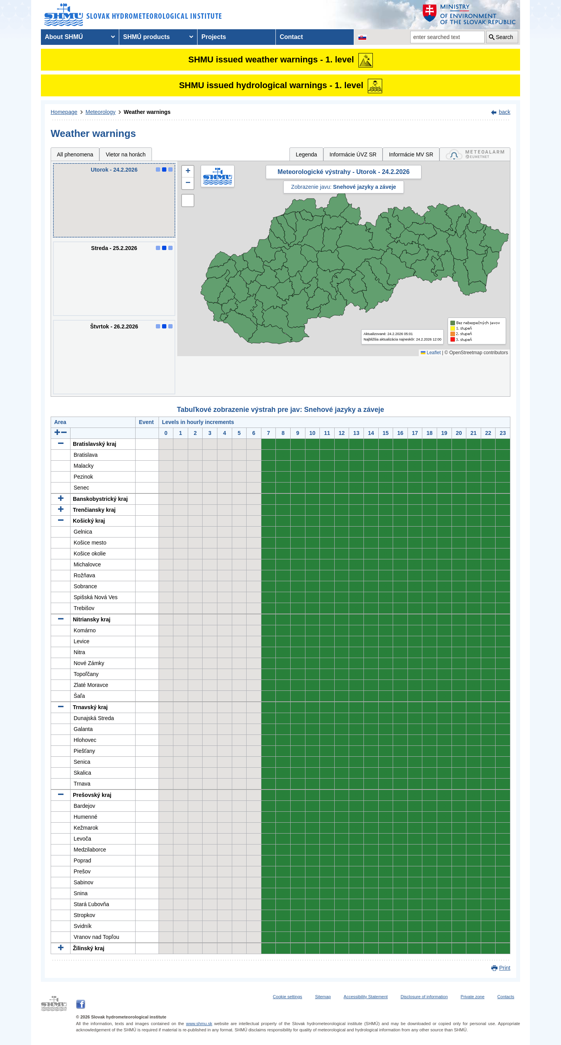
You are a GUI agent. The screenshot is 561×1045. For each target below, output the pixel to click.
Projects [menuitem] (213, 37)
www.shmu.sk (199, 1023)
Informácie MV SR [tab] (411, 154)
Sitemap (323, 996)
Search (504, 37)
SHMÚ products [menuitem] (146, 37)
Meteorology (101, 112)
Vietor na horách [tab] (125, 154)
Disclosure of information (424, 996)
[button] (188, 171)
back (504, 112)
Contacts (505, 996)
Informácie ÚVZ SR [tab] (353, 154)
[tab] (474, 154)
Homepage (64, 112)
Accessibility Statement (366, 996)
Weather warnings (147, 112)
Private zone (472, 996)
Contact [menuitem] (291, 37)
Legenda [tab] (306, 154)
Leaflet (431, 352)
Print (504, 968)
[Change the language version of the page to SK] (362, 37)
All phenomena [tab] (75, 154)
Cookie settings (287, 996)
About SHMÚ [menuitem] (64, 37)
